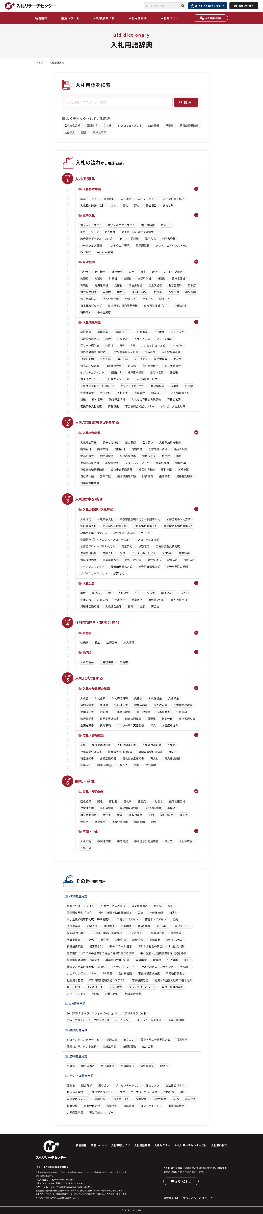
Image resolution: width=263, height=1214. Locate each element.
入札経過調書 (153, 808)
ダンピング (177, 332)
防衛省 (118, 285)
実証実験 (141, 960)
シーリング (141, 359)
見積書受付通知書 (91, 752)
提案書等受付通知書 (120, 752)
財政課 (157, 960)
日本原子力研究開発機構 (123, 306)
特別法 (158, 906)
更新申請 (166, 469)
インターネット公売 (144, 553)
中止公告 (85, 600)
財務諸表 (147, 476)
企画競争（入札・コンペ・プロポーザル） (105, 539)
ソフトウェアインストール (172, 245)
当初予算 (105, 359)
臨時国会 (137, 940)
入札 (94, 199)
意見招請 (184, 553)
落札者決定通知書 (133, 758)
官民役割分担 (140, 980)
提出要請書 (143, 712)
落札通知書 (106, 808)
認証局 (135, 238)
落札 (125, 205)
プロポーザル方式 (148, 539)
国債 (175, 919)
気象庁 (192, 285)
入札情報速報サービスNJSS (97, 386)
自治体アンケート (91, 379)
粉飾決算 (72, 1106)
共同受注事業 (75, 1112)
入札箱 (171, 745)
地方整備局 (175, 285)
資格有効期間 (184, 476)
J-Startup (162, 926)
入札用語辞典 (137, 18)
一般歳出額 (156, 912)
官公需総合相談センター (140, 406)
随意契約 (126, 546)
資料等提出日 (179, 600)
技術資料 (181, 712)
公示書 (151, 593)
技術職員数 (129, 1046)
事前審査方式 (111, 560)
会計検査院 (125, 973)
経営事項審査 (147, 469)
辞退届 (152, 719)
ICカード (166, 225)
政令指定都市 (140, 292)
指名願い (147, 442)
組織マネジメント (77, 1099)
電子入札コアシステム (121, 225)
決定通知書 (87, 808)
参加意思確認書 (183, 705)
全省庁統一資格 (157, 449)
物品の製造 (106, 456)
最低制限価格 (177, 801)
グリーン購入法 (89, 345)
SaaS (175, 1099)
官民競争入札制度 (91, 406)
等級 (179, 456)
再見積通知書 (88, 815)
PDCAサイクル (120, 1099)
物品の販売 (180, 449)
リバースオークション (93, 573)
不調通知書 (104, 841)
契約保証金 (167, 815)
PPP (121, 345)
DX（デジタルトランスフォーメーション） (93, 1013)
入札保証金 (155, 698)
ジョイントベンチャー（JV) (83, 1039)
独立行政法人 (88, 299)
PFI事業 (107, 973)
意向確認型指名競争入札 (178, 526)
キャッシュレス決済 (149, 1020)
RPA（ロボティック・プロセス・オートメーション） (99, 1020)
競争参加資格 (111, 442)
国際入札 (108, 553)
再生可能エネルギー (101, 1112)
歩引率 (189, 386)
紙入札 (173, 752)
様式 (153, 725)
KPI (182, 1092)
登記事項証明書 (89, 463)
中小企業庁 (104, 312)
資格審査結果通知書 (92, 469)
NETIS (109, 345)
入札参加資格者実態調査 (146, 399)
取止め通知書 (133, 719)
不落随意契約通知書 (146, 841)
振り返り (103, 1085)
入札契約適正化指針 (92, 205)
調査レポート (70, 18)
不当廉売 (159, 332)
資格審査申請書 (89, 483)
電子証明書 (148, 225)
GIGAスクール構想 (120, 946)
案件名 (96, 593)
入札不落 (85, 848)
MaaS (95, 994)
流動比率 (180, 463)
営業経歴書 (162, 463)
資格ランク (149, 456)
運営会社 (170, 1198)
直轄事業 (102, 332)
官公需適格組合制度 (126, 352)
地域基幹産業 (133, 994)
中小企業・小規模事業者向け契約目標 (163, 953)
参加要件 (105, 393)
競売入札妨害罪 (89, 366)
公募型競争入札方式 (178, 519)
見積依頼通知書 (189, 125)
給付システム (174, 940)
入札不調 (85, 841)
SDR (170, 906)
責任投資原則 (75, 946)
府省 (143, 272)
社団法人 (147, 299)
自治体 (107, 292)
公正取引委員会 (173, 272)
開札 (100, 801)
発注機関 (100, 272)
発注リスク (152, 1085)
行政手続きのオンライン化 (157, 967)
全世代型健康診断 (172, 987)
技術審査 (151, 765)
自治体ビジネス (175, 1085)
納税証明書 (112, 463)
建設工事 (112, 1039)
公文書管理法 (140, 906)
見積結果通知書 (129, 808)
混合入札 (189, 560)
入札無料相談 (210, 18)
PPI (122, 238)
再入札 (154, 758)
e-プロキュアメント (130, 125)
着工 (97, 642)
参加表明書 (160, 705)
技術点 (184, 815)
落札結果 (85, 801)
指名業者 (164, 476)
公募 (122, 553)
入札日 (185, 593)
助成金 (178, 359)
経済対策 (120, 940)
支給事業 (154, 940)
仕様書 (84, 642)
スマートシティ (76, 994)
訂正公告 (102, 600)
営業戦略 (100, 1099)
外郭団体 (173, 292)
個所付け (116, 372)
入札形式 (85, 519)
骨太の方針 (157, 933)
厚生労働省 (135, 285)
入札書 (108, 125)
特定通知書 (87, 758)
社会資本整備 (75, 980)
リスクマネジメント (101, 1092)
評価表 (174, 372)
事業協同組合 (176, 1106)
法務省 (127, 278)
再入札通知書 (173, 758)
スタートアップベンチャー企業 (138, 1092)
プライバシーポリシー (198, 1198)
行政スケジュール (118, 379)
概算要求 (176, 933)
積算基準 (181, 1039)
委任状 (138, 698)
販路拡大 (128, 1106)
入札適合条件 (113, 606)
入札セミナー (170, 18)
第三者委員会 (173, 366)
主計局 (91, 940)
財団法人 (164, 299)
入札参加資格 (88, 442)
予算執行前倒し (175, 973)
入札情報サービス (146, 379)
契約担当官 (157, 386)
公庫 (140, 912)
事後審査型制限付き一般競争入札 (140, 519)
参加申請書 (141, 705)
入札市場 (126, 199)
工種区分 (111, 642)
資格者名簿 (174, 399)
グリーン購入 (164, 339)
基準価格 (137, 600)
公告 (109, 593)
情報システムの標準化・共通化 (85, 967)
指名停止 (167, 719)
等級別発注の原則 (177, 567)
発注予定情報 (117, 399)
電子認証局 (142, 245)
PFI (133, 345)
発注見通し (154, 560)
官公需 (132, 366)
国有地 (71, 1085)
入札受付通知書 (151, 745)
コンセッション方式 (153, 345)
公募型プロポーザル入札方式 (97, 546)
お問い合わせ (181, 1181)
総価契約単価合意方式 (93, 533)
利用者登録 (168, 238)
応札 (113, 205)
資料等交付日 (156, 600)
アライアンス (142, 339)
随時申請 (102, 449)
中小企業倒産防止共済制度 (115, 912)
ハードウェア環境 (91, 245)
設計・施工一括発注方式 (155, 1039)
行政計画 (172, 960)
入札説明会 (87, 662)
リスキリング (95, 987)
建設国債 (109, 926)
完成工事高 (109, 1046)
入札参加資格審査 (170, 442)
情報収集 (113, 406)
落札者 (113, 801)
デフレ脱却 (115, 987)
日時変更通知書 (109, 719)
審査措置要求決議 (149, 973)
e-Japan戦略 (105, 252)
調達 (83, 199)
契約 (151, 815)
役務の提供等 (128, 456)
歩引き (175, 386)
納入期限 (128, 642)
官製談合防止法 (89, 339)
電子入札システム (91, 225)
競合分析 (86, 1085)
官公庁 (84, 272)
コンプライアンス (151, 1106)
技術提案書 (163, 712)
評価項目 (151, 205)
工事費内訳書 (122, 712)
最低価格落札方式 (121, 567)
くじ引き (157, 801)
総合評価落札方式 (149, 567)
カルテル (122, 339)
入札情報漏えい (180, 393)
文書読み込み (170, 725)
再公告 (155, 606)
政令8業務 (144, 926)
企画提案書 (87, 725)
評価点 (142, 801)
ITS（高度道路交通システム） (107, 980)
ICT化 (187, 960)
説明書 (124, 662)
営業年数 (105, 476)
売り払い (167, 553)
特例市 (158, 292)
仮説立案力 (159, 1099)
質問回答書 (87, 705)
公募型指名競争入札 (145, 526)
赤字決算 (190, 1099)
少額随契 (144, 546)
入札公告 (123, 593)
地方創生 (185, 967)
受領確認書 (87, 712)
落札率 (127, 801)
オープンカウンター (92, 567)
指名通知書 (121, 705)
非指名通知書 (187, 719)
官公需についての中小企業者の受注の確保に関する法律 (100, 953)
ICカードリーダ (89, 232)
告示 (142, 606)
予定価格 (119, 600)
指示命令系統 (72, 125)
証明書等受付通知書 (151, 752)
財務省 (113, 278)
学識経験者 (87, 393)
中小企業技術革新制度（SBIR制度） (89, 919)
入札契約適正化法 (173, 199)
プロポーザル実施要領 (130, 725)
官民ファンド (183, 926)
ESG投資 (169, 1092)
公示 (137, 593)
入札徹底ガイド (103, 18)
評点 (137, 205)
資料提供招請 (88, 560)
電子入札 (150, 238)
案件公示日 (99, 132)
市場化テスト (122, 332)
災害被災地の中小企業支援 (83, 960)
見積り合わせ (88, 553)
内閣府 (84, 278)
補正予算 (122, 359)
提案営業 (141, 1099)
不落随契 (122, 841)
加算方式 (118, 573)
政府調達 (85, 332)
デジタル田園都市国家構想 (106, 933)
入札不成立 (185, 841)
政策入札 (172, 560)
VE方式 (145, 533)
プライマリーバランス (142, 987)
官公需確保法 (150, 366)
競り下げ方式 (133, 560)
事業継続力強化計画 (117, 960)
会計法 (71, 1066)
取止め (169, 841)
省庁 (131, 272)
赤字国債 (92, 926)
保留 (119, 815)
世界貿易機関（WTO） (94, 352)
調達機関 (117, 272)
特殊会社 (180, 306)
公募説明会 (106, 662)
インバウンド (136, 933)
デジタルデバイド (135, 1013)
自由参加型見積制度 (168, 546)
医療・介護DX (176, 1020)
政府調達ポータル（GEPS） (97, 238)
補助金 (173, 912)
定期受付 (119, 449)
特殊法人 (85, 312)
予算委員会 (73, 940)
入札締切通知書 (126, 745)
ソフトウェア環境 (118, 245)
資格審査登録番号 (121, 469)
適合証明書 (87, 719)
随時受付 (85, 449)
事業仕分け (73, 906)
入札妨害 (122, 393)
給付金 (105, 940)
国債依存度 (73, 926)
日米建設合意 (113, 366)
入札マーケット (147, 199)
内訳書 (104, 712)
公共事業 (142, 332)
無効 (137, 765)
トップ (39, 62)
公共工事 (147, 1046)
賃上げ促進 (73, 987)
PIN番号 (110, 232)
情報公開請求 (120, 822)
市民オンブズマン (127, 919)
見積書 (169, 125)
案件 (83, 593)
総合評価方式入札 (124, 533)
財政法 (164, 1066)
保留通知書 (135, 815)
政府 (154, 272)
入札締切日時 (120, 698)
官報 (130, 606)
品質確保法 (127, 1066)
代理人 (124, 765)
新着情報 (41, 18)
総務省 (99, 278)
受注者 (107, 815)
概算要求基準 (136, 372)
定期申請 (137, 449)
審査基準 (168, 205)
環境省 (84, 285)
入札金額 (100, 698)
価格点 (84, 822)
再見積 (171, 808)
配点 (153, 822)
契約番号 (97, 399)
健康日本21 (96, 946)
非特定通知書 (108, 758)
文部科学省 (144, 278)
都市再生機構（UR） (156, 306)
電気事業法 (147, 1066)
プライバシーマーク (137, 463)
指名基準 (150, 352)
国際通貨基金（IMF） (80, 912)
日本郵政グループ (91, 306)
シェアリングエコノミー (81, 973)
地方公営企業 (111, 299)
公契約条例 (87, 359)
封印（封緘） (105, 765)
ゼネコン (129, 1039)
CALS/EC (85, 252)
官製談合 (139, 393)
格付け (166, 456)
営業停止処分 (92, 1106)
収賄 (83, 399)
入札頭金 (173, 698)
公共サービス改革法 (113, 906)
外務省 (161, 278)
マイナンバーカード (123, 967)
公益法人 (69, 132)
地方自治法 (88, 1066)
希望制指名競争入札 (115, 526)
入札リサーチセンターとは (191, 1145)
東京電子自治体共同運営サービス (141, 232)
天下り (91, 906)
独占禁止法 (107, 1066)
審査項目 (100, 822)
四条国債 (153, 125)
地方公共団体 (88, 292)
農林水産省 (178, 278)
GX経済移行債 (75, 933)
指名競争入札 (88, 526)
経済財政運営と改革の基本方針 (173, 980)
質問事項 (92, 125)
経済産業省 (101, 285)
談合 (84, 132)
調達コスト (158, 393)
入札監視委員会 (171, 352)
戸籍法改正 (112, 994)
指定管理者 (160, 359)
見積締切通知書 (89, 606)
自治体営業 (157, 372)
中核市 (121, 292)
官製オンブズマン (155, 919)
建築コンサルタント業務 (81, 1046)
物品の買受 (87, 456)
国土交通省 (155, 285)
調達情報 (109, 199)
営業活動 (111, 1106)
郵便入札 (85, 765)
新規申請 (183, 469)
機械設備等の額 (126, 476)
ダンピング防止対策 (132, 386)
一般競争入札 (105, 519)
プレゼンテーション (127, 1085)
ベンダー (177, 345)
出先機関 (190, 292)
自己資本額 (87, 476)
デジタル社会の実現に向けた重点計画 (161, 946)
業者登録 (130, 442)
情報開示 (139, 822)
